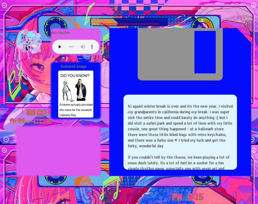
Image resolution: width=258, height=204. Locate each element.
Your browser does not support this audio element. (75, 47)
